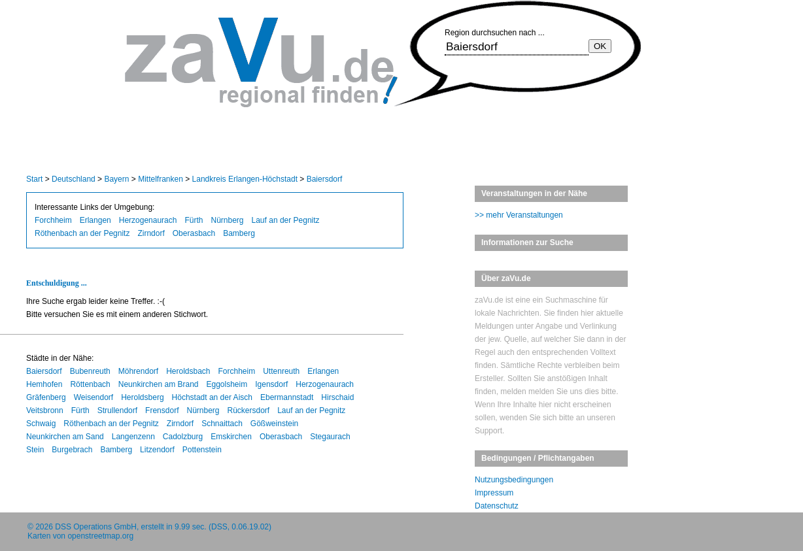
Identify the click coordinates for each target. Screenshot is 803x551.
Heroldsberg (142, 397)
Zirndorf (150, 233)
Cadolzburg (183, 436)
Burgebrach (72, 449)
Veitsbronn (44, 410)
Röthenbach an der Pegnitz (82, 233)
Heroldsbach (188, 371)
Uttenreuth (281, 371)
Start (34, 179)
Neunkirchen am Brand (158, 384)
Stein (35, 449)
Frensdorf (162, 410)
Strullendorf (117, 410)
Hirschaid (337, 397)
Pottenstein (202, 449)
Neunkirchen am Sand (65, 436)
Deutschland (73, 179)
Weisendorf (93, 397)
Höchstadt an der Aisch (212, 397)
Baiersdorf (325, 179)
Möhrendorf (138, 371)
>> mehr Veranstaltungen (519, 215)
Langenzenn (133, 436)
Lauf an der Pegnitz (286, 220)
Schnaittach (222, 423)
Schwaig (41, 423)
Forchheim (53, 220)
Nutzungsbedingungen (514, 479)
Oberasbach (194, 233)
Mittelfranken (160, 179)
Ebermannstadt (286, 397)
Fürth (193, 220)
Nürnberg (227, 220)
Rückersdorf (249, 410)
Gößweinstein (274, 423)
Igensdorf (271, 384)
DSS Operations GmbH (96, 526)
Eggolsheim (227, 384)
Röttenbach (90, 384)
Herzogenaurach (148, 220)
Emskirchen (231, 436)
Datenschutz (497, 505)
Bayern (116, 179)
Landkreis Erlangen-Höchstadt (245, 179)
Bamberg (239, 233)
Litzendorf (157, 449)
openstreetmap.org (100, 536)
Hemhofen (44, 384)
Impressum (494, 492)
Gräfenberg (46, 397)
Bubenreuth (90, 371)
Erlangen (95, 220)
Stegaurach (330, 436)
